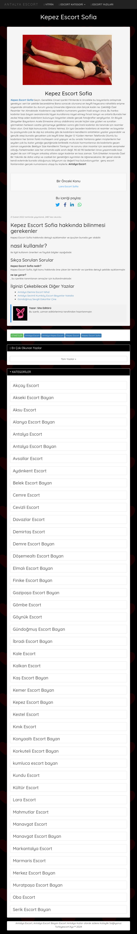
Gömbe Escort (27, 604)
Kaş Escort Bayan (30, 677)
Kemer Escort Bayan (33, 690)
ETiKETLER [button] (17, 335)
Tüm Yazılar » (68, 359)
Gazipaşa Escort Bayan (36, 592)
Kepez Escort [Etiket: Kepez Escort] (72, 335)
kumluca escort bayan (35, 763)
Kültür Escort (26, 787)
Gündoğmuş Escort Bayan (39, 629)
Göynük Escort (27, 617)
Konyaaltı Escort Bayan (36, 738)
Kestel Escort (26, 714)
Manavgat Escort (30, 824)
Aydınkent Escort (30, 470)
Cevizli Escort (26, 507)
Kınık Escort (24, 726)
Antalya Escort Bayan (34, 446)
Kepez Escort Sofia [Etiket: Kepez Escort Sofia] (91, 335)
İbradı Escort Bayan (32, 641)
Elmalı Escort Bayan (33, 568)
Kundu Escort (26, 775)
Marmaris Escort (29, 860)
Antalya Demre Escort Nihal (33, 292)
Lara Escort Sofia (68, 186)
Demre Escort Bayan (33, 543)
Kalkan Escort (27, 665)
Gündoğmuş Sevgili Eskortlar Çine (37, 299)
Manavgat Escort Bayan (37, 836)
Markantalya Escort (32, 848)
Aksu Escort (24, 409)
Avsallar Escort (28, 458)
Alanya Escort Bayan (34, 422)
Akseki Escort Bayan (33, 397)
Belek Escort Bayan (32, 483)
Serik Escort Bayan (32, 909)
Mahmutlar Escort (31, 812)
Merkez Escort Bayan (34, 873)
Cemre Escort (26, 495)
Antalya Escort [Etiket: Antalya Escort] (32, 335)
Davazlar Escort (29, 519)
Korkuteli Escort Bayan (36, 751)
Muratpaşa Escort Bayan (38, 885)
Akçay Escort (26, 385)
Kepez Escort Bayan (33, 702)
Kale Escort (24, 653)
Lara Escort (24, 799)
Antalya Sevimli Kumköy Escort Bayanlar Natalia (46, 295)
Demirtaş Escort (29, 531)
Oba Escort (24, 897)
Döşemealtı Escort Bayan (38, 556)
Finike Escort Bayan (32, 580)
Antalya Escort (21, 4)
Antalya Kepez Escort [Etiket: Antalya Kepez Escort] (52, 335)
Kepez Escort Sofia (22, 100)
